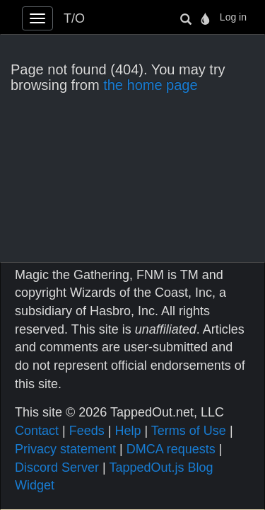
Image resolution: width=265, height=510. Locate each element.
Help (127, 431)
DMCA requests (171, 449)
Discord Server (57, 467)
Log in (233, 17)
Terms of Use (188, 431)
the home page (150, 85)
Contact (37, 431)
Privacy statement (65, 449)
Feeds (87, 431)
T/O (74, 18)
